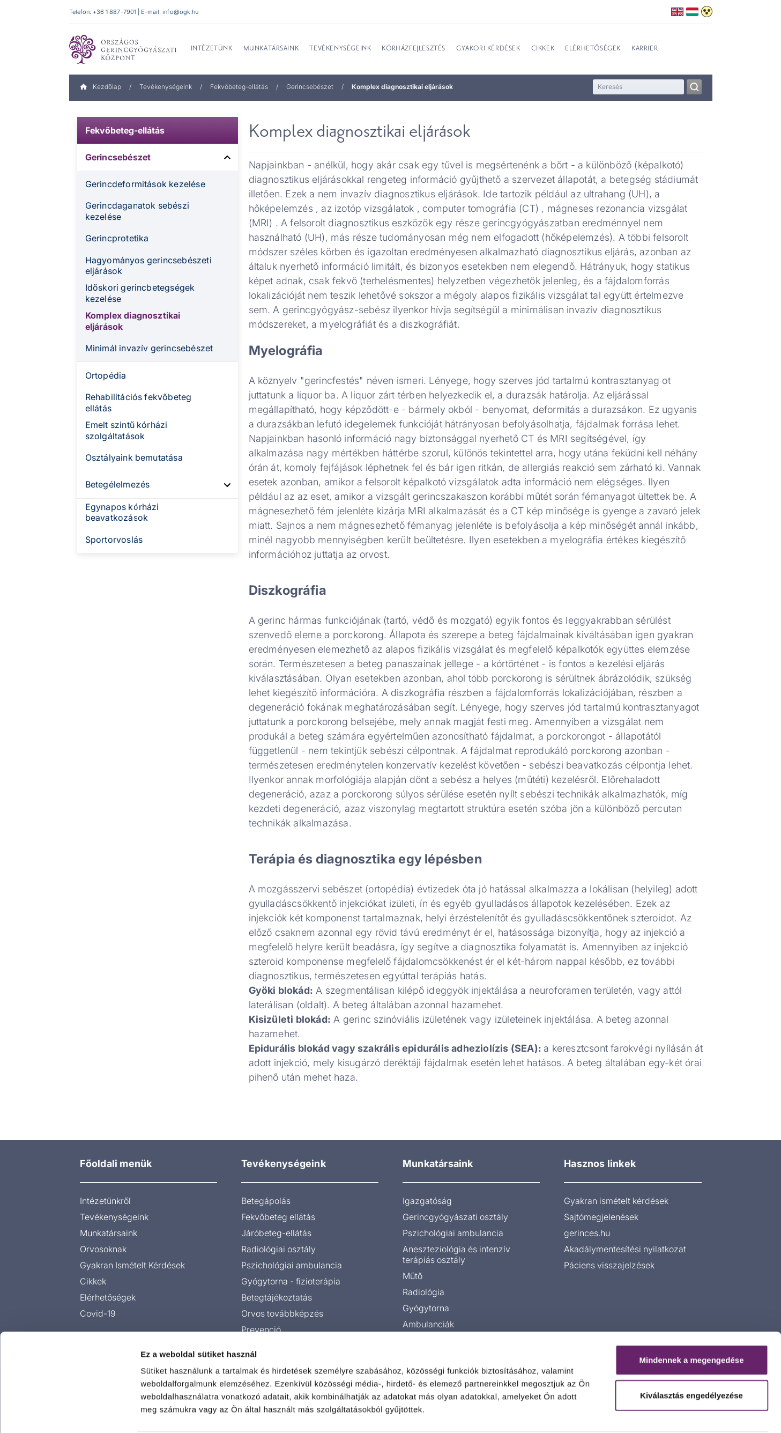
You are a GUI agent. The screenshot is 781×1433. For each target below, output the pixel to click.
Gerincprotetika (117, 238)
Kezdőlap (100, 87)
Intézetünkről (105, 1200)
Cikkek (93, 1281)
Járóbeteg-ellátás (276, 1233)
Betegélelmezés (117, 484)
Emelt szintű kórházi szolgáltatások (126, 430)
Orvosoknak (103, 1249)
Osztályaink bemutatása (134, 457)
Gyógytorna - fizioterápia (290, 1281)
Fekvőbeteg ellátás (278, 1217)
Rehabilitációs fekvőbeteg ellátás (138, 402)
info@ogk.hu (180, 12)
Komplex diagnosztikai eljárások (133, 321)
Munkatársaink (108, 1233)
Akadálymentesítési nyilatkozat (625, 1249)
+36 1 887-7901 (115, 12)
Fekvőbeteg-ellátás (239, 87)
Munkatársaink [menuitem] (271, 49)
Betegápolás (266, 1200)
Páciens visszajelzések (609, 1265)
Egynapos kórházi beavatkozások (122, 512)
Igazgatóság (427, 1200)
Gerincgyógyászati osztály (455, 1217)
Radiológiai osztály (278, 1249)
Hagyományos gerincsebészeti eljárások (148, 266)
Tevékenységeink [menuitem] (340, 49)
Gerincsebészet (309, 87)
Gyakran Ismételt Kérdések (132, 1265)
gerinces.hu (587, 1233)
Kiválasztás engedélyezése (691, 1354)
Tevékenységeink (165, 87)
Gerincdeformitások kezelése (145, 184)
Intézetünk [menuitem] (212, 49)
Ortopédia (106, 375)
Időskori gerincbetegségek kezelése (140, 293)
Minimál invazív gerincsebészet (149, 348)
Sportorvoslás (114, 539)
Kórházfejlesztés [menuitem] (413, 49)
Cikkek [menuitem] (543, 49)
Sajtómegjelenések (601, 1217)
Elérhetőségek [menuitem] (593, 49)
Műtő (412, 1276)
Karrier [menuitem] (644, 49)
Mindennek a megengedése (691, 1319)
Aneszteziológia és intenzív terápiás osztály (456, 1254)
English (677, 12)
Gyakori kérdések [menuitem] (488, 49)
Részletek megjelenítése (609, 1411)
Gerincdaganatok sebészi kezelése (137, 211)
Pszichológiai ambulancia (291, 1265)
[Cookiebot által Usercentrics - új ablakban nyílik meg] (69, 1412)
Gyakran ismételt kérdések (616, 1200)
